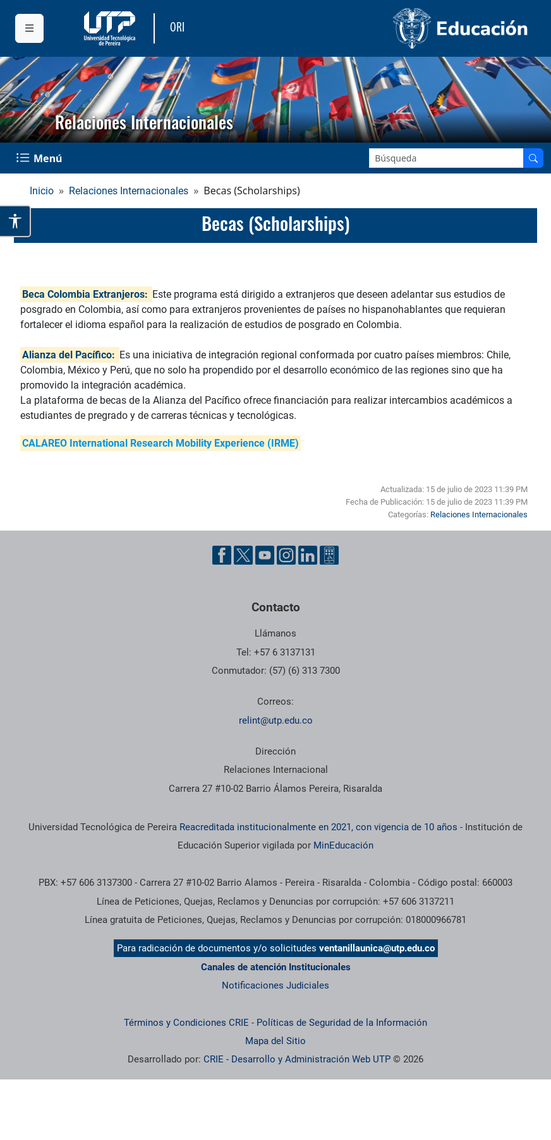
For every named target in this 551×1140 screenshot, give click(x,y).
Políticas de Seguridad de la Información (342, 1022)
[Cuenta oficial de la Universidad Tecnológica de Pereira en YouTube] (264, 555)
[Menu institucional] (29, 28)
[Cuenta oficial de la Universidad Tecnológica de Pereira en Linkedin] (307, 555)
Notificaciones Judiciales (275, 985)
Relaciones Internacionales (128, 191)
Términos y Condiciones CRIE (186, 1022)
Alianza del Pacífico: (68, 355)
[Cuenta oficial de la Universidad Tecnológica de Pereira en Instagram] (286, 555)
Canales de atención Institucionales (276, 967)
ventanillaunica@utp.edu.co (377, 948)
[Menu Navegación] (40, 158)
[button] (19, 100)
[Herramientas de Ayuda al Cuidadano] (329, 555)
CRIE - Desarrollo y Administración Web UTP (297, 1059)
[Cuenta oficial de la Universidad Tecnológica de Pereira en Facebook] (221, 555)
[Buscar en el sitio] (533, 158)
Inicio (42, 191)
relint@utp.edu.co (276, 720)
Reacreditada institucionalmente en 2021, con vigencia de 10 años (318, 827)
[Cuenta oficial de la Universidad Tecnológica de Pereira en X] (243, 555)
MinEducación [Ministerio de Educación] (343, 845)
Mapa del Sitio (275, 1041)
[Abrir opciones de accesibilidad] (15, 221)
